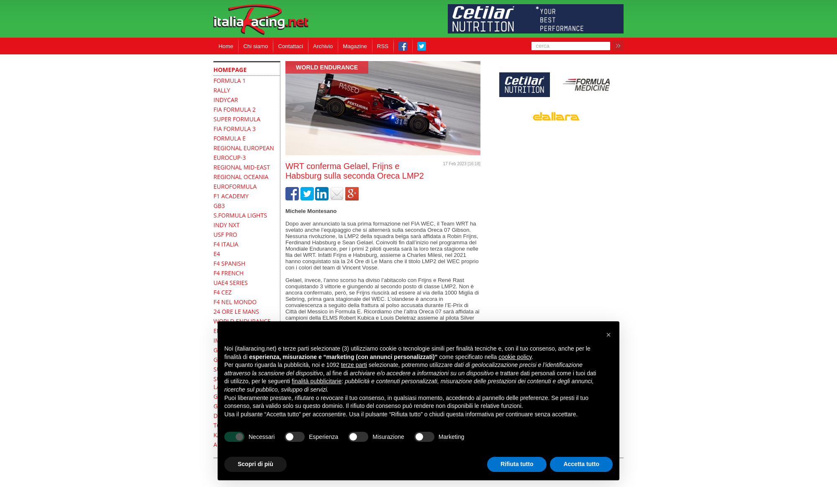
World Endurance (327, 67)
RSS (382, 46)
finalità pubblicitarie (316, 381)
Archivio (323, 46)
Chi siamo (255, 46)
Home (225, 46)
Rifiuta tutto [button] (517, 464)
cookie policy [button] (514, 357)
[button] (608, 334)
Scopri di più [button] (255, 464)
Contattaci (290, 46)
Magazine (355, 46)
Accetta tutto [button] (581, 464)
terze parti (354, 364)
